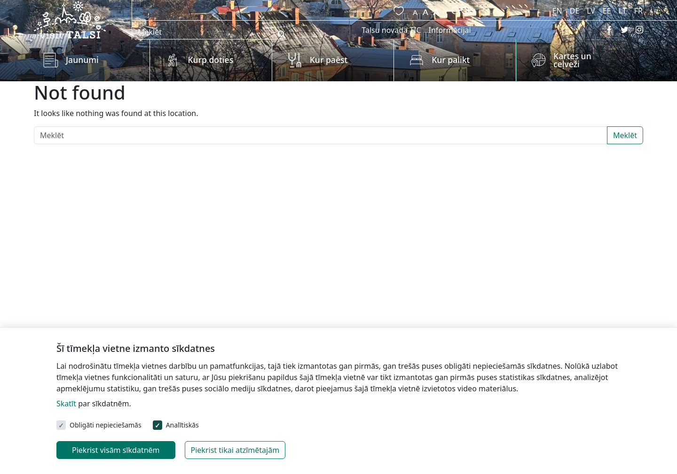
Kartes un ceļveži (572, 60)
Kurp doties (210, 59)
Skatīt (66, 403)
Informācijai (450, 30)
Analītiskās (182, 424)
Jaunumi (82, 59)
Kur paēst (329, 59)
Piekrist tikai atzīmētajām (235, 450)
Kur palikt (451, 59)
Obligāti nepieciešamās (106, 424)
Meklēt (625, 135)
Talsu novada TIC (391, 30)
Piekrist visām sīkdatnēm (116, 450)
